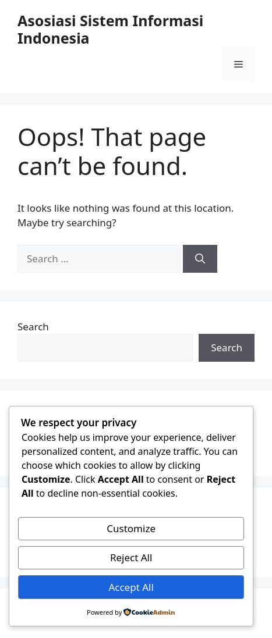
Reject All (131, 557)
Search (33, 326)
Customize (131, 528)
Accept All (130, 587)
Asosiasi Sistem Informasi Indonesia (110, 29)
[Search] (200, 259)
